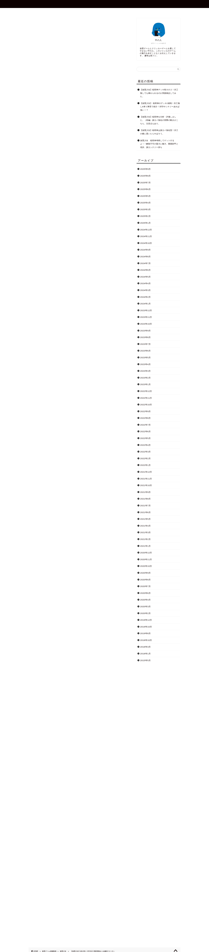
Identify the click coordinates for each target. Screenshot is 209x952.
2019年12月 (146, 620)
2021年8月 (145, 499)
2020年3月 (145, 606)
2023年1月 (145, 384)
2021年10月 (146, 485)
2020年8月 (145, 579)
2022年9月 (145, 411)
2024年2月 (145, 297)
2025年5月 (145, 196)
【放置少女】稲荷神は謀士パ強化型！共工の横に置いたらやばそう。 (159, 132)
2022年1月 (145, 465)
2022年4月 (145, 445)
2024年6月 (145, 270)
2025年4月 (145, 203)
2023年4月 (145, 364)
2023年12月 (146, 310)
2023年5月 (145, 357)
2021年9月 (145, 492)
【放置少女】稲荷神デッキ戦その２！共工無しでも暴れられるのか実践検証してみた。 (159, 93)
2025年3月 (145, 209)
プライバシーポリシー (128, 11)
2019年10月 (146, 627)
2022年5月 (145, 438)
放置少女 (33, 22)
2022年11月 (146, 398)
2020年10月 (146, 566)
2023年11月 (146, 317)
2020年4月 (145, 600)
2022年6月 (145, 431)
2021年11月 (146, 479)
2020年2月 (145, 613)
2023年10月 (146, 324)
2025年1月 (145, 223)
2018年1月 (145, 653)
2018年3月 (145, 647)
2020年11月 (146, 559)
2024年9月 (145, 250)
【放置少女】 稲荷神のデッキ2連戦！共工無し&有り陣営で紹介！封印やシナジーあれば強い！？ (160, 106)
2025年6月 (145, 189)
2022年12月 (146, 391)
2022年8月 (145, 418)
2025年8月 (145, 176)
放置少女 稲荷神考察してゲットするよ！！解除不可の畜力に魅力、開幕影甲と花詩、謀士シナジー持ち (159, 144)
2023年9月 (145, 330)
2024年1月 (145, 303)
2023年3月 (145, 371)
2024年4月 (145, 283)
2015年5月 (145, 660)
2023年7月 (145, 344)
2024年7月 (145, 263)
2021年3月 (145, 532)
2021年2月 (145, 539)
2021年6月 (145, 512)
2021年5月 (145, 519)
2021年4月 (145, 526)
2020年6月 (145, 593)
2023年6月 (145, 351)
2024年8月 (145, 256)
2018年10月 (146, 640)
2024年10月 (146, 243)
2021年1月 (145, 546)
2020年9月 (145, 573)
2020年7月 (145, 586)
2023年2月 (145, 378)
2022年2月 (145, 458)
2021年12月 (146, 472)
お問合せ (107, 11)
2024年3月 (145, 290)
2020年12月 (146, 552)
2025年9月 (145, 169)
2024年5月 (145, 277)
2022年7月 (145, 425)
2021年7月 (145, 505)
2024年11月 (146, 236)
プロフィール (89, 11)
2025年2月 (145, 216)
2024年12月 (146, 230)
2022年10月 (146, 404)
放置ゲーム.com (104, 4)
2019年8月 (145, 633)
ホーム (73, 11)
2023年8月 (145, 337)
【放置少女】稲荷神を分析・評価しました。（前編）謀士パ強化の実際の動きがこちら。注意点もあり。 (159, 120)
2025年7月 (145, 182)
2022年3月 (145, 452)
